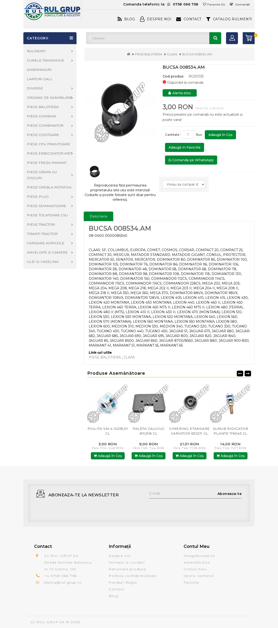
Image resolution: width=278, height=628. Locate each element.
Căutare (215, 38)
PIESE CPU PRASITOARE (48, 144)
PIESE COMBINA (41, 116)
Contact (188, 19)
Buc (200, 134)
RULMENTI (36, 51)
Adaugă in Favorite (185, 147)
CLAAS (172, 54)
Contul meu (195, 569)
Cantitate (172, 134)
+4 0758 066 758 (60, 576)
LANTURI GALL (40, 79)
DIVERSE (35, 88)
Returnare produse (127, 569)
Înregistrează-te (199, 556)
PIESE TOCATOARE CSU (47, 215)
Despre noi (120, 556)
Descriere (99, 216)
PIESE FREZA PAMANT (47, 163)
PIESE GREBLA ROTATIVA (49, 187)
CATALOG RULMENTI (229, 19)
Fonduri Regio (123, 582)
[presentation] (185, 507)
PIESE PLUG (38, 196)
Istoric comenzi (199, 576)
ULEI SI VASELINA (42, 262)
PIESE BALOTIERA (148, 54)
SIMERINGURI (39, 69)
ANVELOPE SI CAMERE (47, 252)
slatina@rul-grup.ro (63, 582)
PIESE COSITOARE (43, 135)
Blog (126, 19)
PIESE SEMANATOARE (46, 206)
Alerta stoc (179, 93)
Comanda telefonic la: (160, 4)
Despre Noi (156, 19)
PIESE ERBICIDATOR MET (49, 153)
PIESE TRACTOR (41, 224)
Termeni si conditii (127, 562)
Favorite (192, 582)
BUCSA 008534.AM (197, 54)
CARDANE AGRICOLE (45, 243)
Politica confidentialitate (133, 576)
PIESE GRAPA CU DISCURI (42, 175)
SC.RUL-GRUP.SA (48, 622)
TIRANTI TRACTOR (42, 234)
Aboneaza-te (229, 494)
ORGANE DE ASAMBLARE (49, 97)
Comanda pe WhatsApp (191, 160)
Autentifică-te (197, 562)
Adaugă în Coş (220, 135)
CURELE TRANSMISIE (45, 60)
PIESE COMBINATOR (45, 125)
